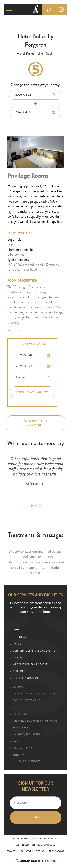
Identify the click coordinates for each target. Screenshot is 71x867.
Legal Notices (25, 851)
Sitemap (40, 851)
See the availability (32, 392)
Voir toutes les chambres (35, 423)
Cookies (11, 851)
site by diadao (55, 851)
